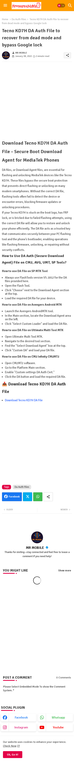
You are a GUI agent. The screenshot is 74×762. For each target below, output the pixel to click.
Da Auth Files (19, 19)
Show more (64, 570)
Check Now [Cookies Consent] (9, 746)
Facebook (14, 496)
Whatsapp (37, 496)
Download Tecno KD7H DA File (24, 400)
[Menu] (5, 5)
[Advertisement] (37, 102)
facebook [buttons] (21, 718)
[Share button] (48, 496)
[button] (61, 6)
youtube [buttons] (58, 727)
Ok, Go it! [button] (12, 754)
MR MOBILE (35, 547)
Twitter (27, 496)
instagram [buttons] (21, 727)
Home (5, 19)
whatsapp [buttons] (58, 718)
